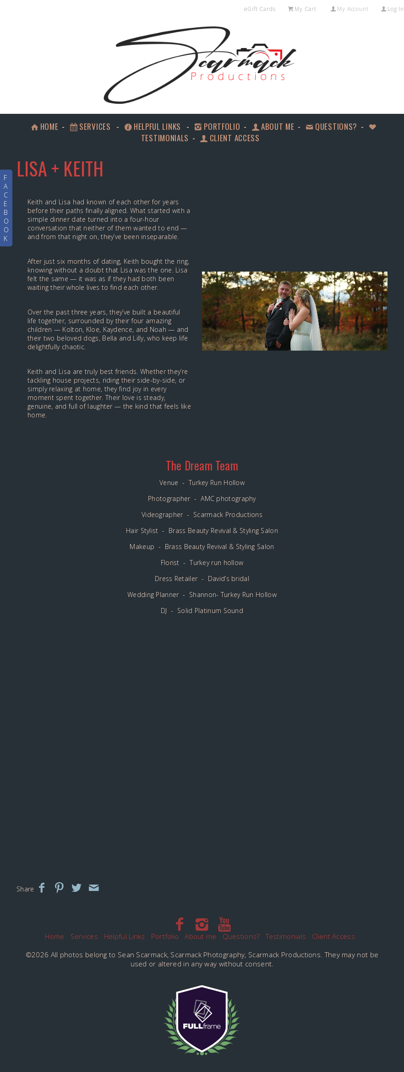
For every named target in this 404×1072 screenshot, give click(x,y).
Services (89, 126)
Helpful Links (152, 126)
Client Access (333, 936)
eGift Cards (260, 9)
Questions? (330, 126)
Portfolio (216, 126)
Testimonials (286, 936)
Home (44, 126)
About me (272, 126)
